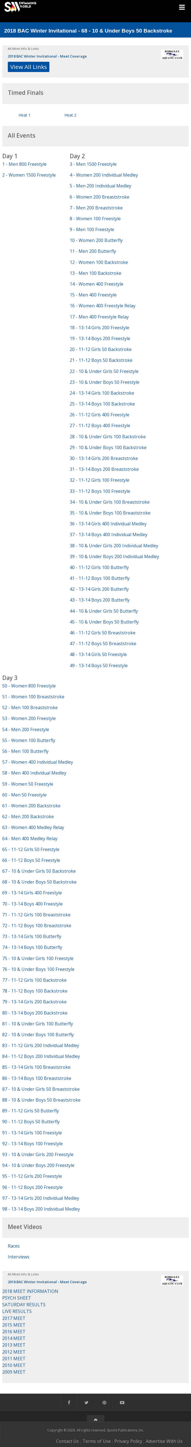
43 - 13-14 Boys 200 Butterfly (100, 600)
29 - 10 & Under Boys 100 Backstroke (108, 447)
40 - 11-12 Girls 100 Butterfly (99, 567)
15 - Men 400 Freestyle (93, 295)
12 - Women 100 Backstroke (99, 262)
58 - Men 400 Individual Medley (34, 773)
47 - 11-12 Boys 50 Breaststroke (103, 643)
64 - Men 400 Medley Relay (29, 838)
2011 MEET (14, 1359)
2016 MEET (14, 1332)
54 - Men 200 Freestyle (25, 729)
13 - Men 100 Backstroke (95, 273)
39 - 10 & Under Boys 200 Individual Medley (114, 556)
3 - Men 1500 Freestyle (93, 164)
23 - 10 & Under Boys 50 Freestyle (104, 382)
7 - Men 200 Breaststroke (96, 208)
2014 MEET (14, 1338)
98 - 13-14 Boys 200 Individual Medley (41, 1209)
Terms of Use (96, 1441)
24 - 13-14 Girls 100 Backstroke (102, 393)
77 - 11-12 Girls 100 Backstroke (34, 980)
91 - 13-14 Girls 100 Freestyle (32, 1133)
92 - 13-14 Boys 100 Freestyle (32, 1144)
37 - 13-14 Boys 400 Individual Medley (108, 534)
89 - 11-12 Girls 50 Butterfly (30, 1111)
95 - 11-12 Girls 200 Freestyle (32, 1176)
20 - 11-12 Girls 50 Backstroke (101, 349)
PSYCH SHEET (16, 1298)
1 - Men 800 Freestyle (24, 164)
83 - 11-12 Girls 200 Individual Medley (40, 1045)
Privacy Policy (128, 1441)
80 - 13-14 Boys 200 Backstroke (34, 1013)
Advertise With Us (164, 1441)
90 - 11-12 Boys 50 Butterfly (31, 1122)
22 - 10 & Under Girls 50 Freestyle (104, 371)
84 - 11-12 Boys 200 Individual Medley (41, 1056)
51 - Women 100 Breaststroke (33, 697)
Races (14, 1246)
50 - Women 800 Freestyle (29, 686)
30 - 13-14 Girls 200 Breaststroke (104, 458)
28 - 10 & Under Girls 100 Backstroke (108, 437)
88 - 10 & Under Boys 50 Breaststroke (41, 1100)
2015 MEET (14, 1325)
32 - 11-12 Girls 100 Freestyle (99, 480)
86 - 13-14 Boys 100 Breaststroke (36, 1078)
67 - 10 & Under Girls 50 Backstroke (39, 871)
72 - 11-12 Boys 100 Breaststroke (36, 925)
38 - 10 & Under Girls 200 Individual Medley (114, 546)
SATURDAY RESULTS (24, 1305)
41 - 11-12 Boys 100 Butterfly (100, 578)
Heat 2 (70, 115)
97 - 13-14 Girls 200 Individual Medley (40, 1198)
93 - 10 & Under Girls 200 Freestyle (38, 1154)
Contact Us (67, 1441)
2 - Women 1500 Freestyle (29, 175)
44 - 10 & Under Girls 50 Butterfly (104, 611)
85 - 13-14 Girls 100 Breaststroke (36, 1067)
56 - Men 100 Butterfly (25, 751)
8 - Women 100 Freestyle (95, 219)
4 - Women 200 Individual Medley (104, 175)
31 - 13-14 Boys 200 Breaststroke (104, 469)
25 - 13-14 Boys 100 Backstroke (102, 404)
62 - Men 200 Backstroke (28, 816)
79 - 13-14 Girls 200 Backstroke (34, 1002)
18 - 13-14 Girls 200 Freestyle (99, 328)
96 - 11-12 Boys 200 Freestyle (32, 1187)
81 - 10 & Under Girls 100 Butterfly (37, 1024)
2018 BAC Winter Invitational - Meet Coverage (47, 56)
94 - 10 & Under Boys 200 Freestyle (38, 1165)
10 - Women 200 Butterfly (96, 240)
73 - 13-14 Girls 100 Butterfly (31, 936)
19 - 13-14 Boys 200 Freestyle (100, 338)
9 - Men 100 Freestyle (92, 229)
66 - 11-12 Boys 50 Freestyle (31, 860)
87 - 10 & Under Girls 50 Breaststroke (41, 1089)
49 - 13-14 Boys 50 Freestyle (99, 665)
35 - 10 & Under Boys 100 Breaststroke (110, 513)
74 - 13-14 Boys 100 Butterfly (32, 947)
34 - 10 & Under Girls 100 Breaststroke (110, 502)
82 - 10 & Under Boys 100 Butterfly (38, 1035)
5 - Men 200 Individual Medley (100, 186)
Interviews (18, 1257)
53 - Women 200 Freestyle (29, 718)
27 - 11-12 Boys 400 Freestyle (100, 425)
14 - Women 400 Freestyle (96, 284)
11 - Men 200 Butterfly (93, 251)
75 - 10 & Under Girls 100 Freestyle (38, 958)
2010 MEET (14, 1365)
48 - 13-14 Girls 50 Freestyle (98, 654)
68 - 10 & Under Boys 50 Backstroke (39, 882)
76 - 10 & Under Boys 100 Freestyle (38, 969)
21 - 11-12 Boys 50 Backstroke (101, 360)
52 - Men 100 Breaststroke (30, 707)
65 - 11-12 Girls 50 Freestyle (30, 849)
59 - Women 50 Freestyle (27, 784)
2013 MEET (14, 1345)
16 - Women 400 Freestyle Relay (102, 306)
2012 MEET (14, 1352)
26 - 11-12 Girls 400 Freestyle (99, 415)
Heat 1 (25, 115)
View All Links (28, 67)
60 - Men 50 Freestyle (24, 795)
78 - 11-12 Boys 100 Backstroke (34, 991)
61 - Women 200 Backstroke (31, 806)
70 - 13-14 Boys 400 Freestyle (32, 904)
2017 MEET (14, 1318)
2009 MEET (14, 1372)
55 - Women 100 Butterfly (28, 740)
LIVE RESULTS (17, 1311)
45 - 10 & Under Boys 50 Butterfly (104, 622)
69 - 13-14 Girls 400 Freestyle (32, 893)
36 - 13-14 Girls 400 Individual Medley (108, 524)
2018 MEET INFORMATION (30, 1291)
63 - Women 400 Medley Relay (33, 827)
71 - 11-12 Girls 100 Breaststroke (36, 915)
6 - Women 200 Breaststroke (99, 197)
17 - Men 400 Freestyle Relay (99, 317)
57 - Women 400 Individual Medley (37, 762)
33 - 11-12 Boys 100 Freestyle (100, 491)
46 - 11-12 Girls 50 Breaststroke (102, 633)
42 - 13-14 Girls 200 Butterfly (99, 589)
